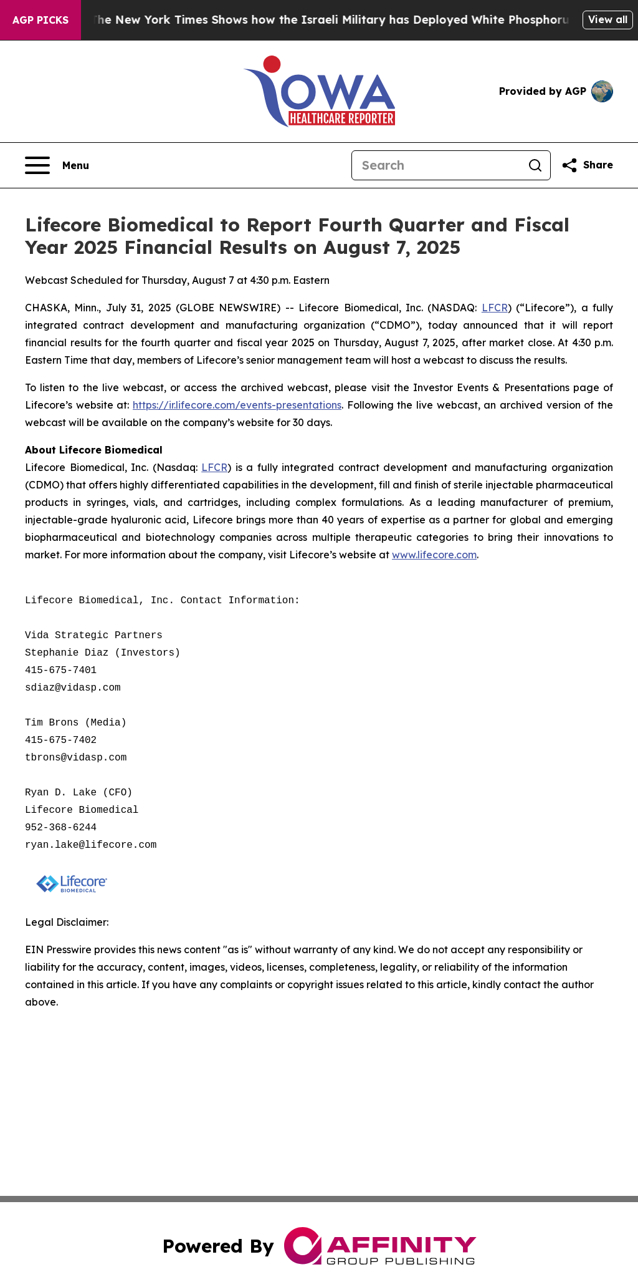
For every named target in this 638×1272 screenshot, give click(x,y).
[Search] (436, 165)
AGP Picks (40, 20)
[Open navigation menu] (57, 165)
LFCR (495, 307)
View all (607, 19)
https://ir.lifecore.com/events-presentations (237, 405)
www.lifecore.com (434, 554)
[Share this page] (587, 165)
